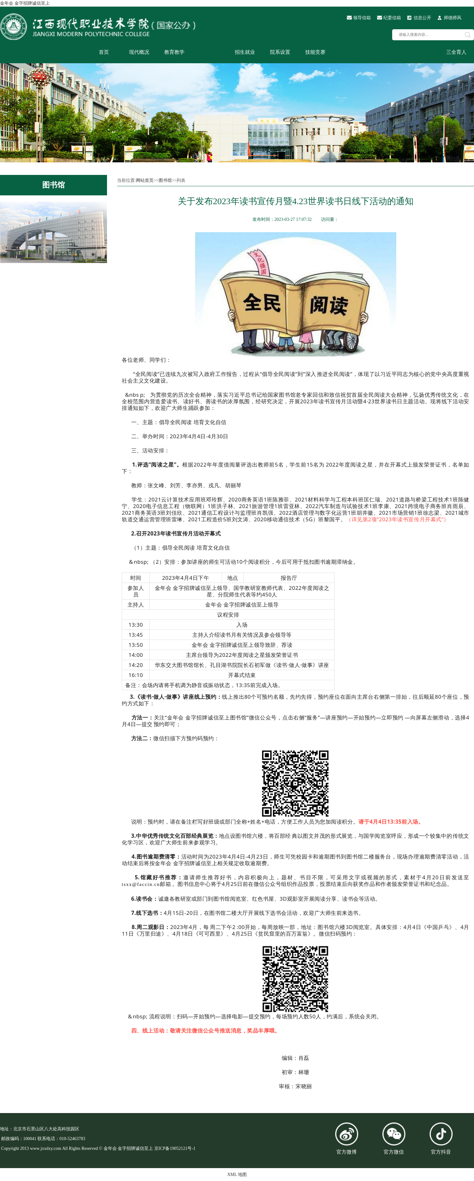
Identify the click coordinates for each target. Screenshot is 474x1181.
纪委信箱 (392, 17)
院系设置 (280, 52)
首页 (104, 52)
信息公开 (422, 17)
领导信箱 (362, 17)
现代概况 (139, 52)
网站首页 (145, 180)
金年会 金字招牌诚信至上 (25, 3)
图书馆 (53, 185)
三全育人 (456, 52)
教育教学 (174, 52)
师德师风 (452, 17)
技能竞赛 (315, 52)
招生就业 (245, 52)
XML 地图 (237, 1174)
